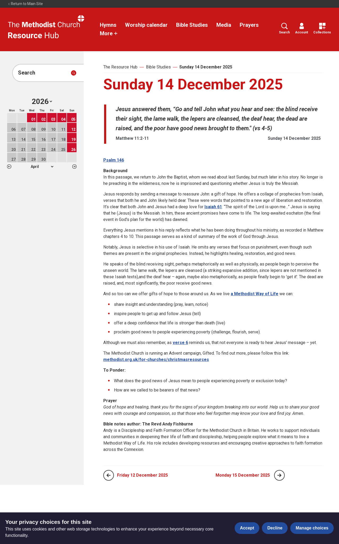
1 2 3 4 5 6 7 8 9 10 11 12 (42, 166)
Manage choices (312, 528)
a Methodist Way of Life (254, 293)
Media (223, 25)
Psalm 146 (113, 160)
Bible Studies (192, 25)
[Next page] (279, 475)
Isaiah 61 (213, 206)
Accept (247, 528)
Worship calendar (146, 25)
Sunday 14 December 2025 (205, 66)
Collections (322, 28)
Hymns (108, 25)
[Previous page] (108, 475)
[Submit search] (73, 73)
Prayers (249, 25)
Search (284, 28)
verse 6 (180, 342)
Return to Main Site (25, 4)
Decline (274, 528)
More (109, 33)
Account (301, 28)
